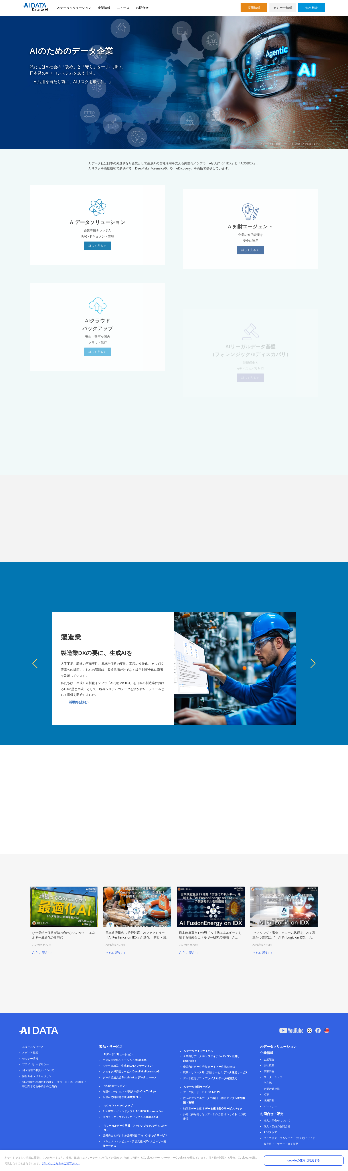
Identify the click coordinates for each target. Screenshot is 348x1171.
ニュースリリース (33, 1047)
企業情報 (104, 8)
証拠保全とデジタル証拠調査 (135, 1135)
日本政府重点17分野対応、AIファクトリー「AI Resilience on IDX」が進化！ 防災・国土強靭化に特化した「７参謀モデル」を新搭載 (137, 937)
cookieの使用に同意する (303, 1160)
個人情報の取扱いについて (38, 1070)
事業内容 (269, 1071)
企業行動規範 (272, 1089)
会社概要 (269, 1065)
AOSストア (270, 1132)
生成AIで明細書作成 (122, 1097)
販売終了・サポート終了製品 (281, 1144)
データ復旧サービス (201, 1092)
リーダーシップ (273, 1077)
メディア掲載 (30, 1052)
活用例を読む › (79, 702)
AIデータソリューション (74, 8)
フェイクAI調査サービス (131, 1071)
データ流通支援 (129, 1077)
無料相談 (311, 8)
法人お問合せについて (277, 1120)
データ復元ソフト (210, 1078)
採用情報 (254, 8)
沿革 (266, 1094)
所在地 (268, 1083)
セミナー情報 (282, 8)
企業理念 (269, 1059)
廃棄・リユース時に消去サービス (215, 1072)
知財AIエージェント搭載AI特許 (129, 1091)
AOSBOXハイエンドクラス (133, 1111)
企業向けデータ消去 (209, 1066)
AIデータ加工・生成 (127, 1066)
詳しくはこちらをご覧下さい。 (61, 1163)
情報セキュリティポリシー (38, 1076)
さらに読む (42, 952)
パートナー (270, 1106)
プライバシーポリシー (35, 1064)
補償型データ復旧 (212, 1108)
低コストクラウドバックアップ (130, 1117)
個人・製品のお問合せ (277, 1126)
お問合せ (142, 8)
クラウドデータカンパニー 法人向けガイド (289, 1138)
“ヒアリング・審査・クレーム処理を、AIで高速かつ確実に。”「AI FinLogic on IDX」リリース (283, 937)
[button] (35, 663)
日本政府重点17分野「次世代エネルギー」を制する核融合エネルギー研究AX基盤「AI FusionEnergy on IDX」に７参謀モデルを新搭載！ (210, 939)
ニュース (123, 8)
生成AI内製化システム (124, 1060)
